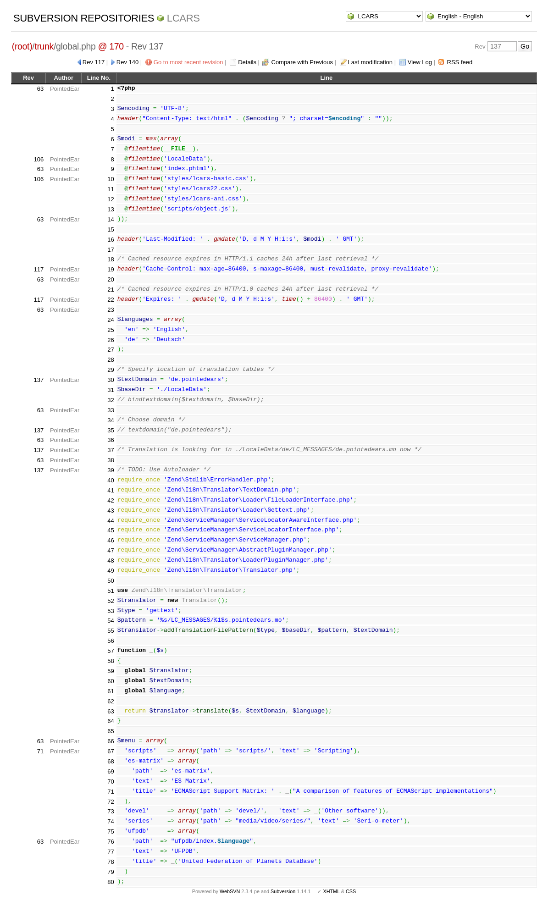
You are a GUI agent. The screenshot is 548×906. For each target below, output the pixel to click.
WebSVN (230, 891)
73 (110, 811)
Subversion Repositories (83, 18)
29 (110, 369)
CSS (351, 891)
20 (110, 279)
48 (110, 560)
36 (110, 439)
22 (110, 299)
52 (110, 600)
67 (110, 751)
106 (39, 159)
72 (110, 801)
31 (110, 390)
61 (110, 691)
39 (110, 470)
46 (110, 540)
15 (110, 229)
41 (110, 490)
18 (110, 259)
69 (110, 771)
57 (110, 650)
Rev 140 (127, 62)
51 (110, 590)
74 (110, 821)
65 (110, 731)
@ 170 (111, 46)
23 (110, 309)
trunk (44, 46)
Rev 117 (94, 62)
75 (110, 831)
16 (110, 239)
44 (110, 520)
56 (110, 640)
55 (110, 630)
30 (110, 379)
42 (110, 500)
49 (110, 570)
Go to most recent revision (188, 62)
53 (110, 611)
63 (40, 88)
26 (110, 340)
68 (110, 761)
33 (110, 410)
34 (110, 420)
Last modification (370, 62)
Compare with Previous (302, 62)
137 (39, 379)
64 (110, 721)
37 (110, 450)
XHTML (331, 891)
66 (110, 741)
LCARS (183, 18)
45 (110, 530)
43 (110, 510)
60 (110, 681)
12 (110, 199)
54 (110, 620)
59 (110, 671)
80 (110, 881)
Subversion (283, 891)
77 (110, 851)
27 (110, 349)
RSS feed (460, 62)
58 (110, 660)
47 (110, 550)
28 (110, 359)
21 (110, 289)
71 (40, 751)
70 (110, 781)
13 (110, 209)
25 (110, 329)
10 (110, 179)
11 (110, 189)
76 (110, 841)
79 (110, 871)
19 (110, 269)
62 (110, 701)
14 (110, 219)
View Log (420, 62)
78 (110, 861)
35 (110, 430)
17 (110, 249)
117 (39, 269)
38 (110, 460)
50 (110, 580)
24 (110, 319)
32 (110, 400)
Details (247, 62)
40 (110, 480)
